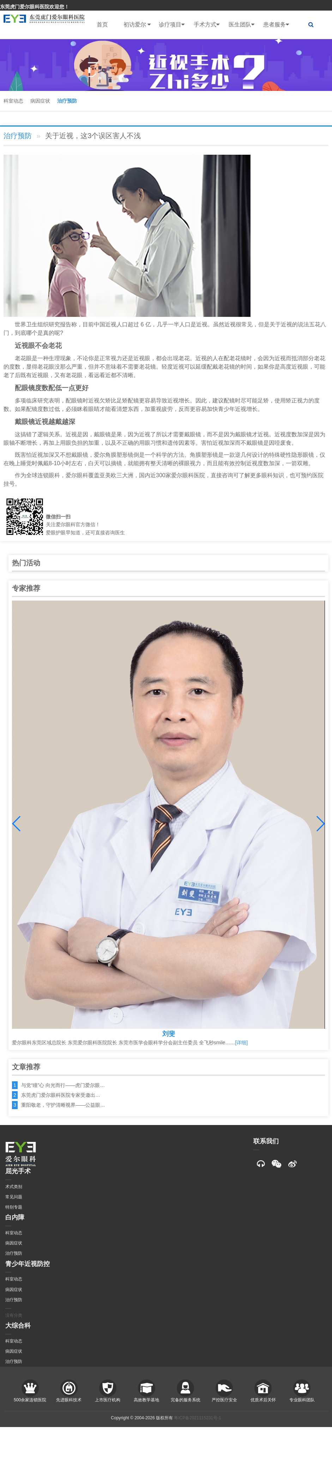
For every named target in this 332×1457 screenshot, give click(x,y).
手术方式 (206, 25)
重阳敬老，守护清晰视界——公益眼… (63, 1105)
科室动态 (13, 101)
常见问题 (13, 1196)
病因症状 (40, 101)
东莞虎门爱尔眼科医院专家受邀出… (60, 1095)
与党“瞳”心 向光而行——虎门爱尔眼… (63, 1085)
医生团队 (241, 25)
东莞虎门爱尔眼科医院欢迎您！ (34, 7)
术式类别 (13, 1186)
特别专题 (13, 1207)
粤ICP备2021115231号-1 (197, 1417)
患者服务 (276, 25)
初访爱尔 (137, 25)
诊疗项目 (172, 25)
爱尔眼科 (77, 475)
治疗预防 (67, 101)
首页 (102, 24)
